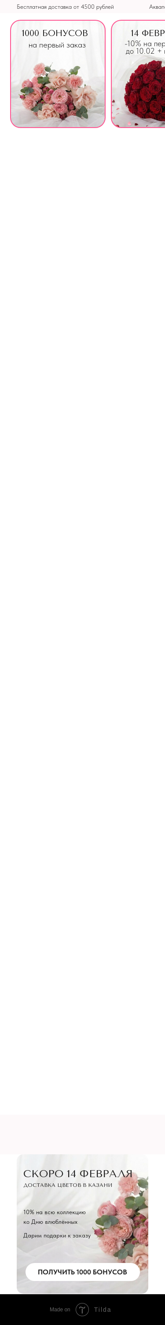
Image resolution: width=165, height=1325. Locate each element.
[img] (58, 74)
